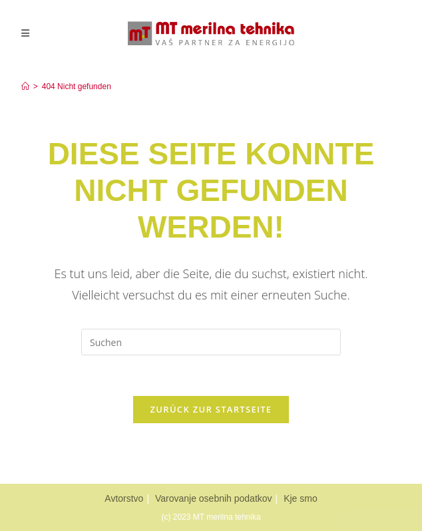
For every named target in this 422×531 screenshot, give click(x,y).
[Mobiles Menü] (25, 33)
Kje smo (300, 498)
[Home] (25, 86)
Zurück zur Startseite (211, 409)
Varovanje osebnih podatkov (213, 498)
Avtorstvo (124, 498)
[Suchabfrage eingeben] (211, 342)
